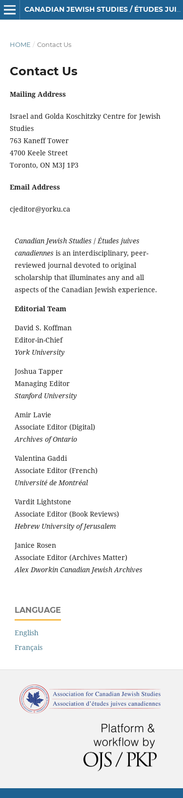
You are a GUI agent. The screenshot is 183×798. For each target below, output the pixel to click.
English (27, 632)
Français (28, 647)
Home (20, 44)
